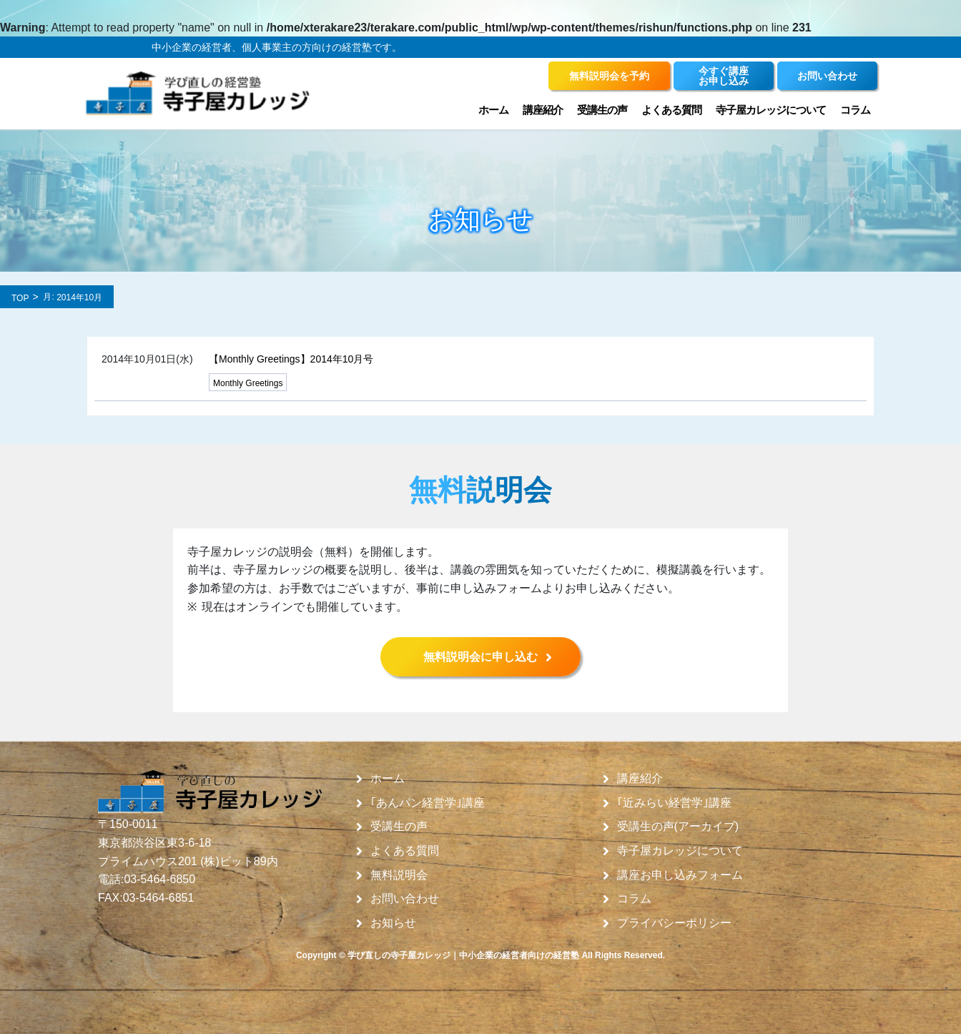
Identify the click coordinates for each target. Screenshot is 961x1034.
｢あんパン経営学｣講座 (427, 803)
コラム (855, 110)
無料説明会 (399, 875)
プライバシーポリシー (674, 923)
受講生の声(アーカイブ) (678, 826)
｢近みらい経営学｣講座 (674, 803)
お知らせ (393, 923)
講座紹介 (543, 110)
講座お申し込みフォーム (680, 875)
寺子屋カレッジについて (771, 110)
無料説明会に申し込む (480, 657)
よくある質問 (671, 110)
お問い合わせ (404, 899)
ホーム (493, 110)
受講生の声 (602, 110)
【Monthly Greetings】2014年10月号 (291, 359)
